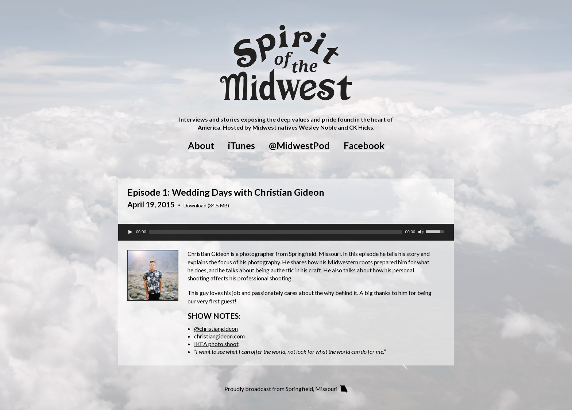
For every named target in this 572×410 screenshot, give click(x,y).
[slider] (275, 232)
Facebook (364, 146)
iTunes (241, 146)
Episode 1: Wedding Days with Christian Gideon (225, 192)
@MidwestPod (299, 146)
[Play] (130, 232)
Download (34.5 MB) (206, 205)
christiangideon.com (219, 336)
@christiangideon (216, 328)
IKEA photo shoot (216, 343)
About (201, 146)
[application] (286, 231)
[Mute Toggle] (421, 232)
